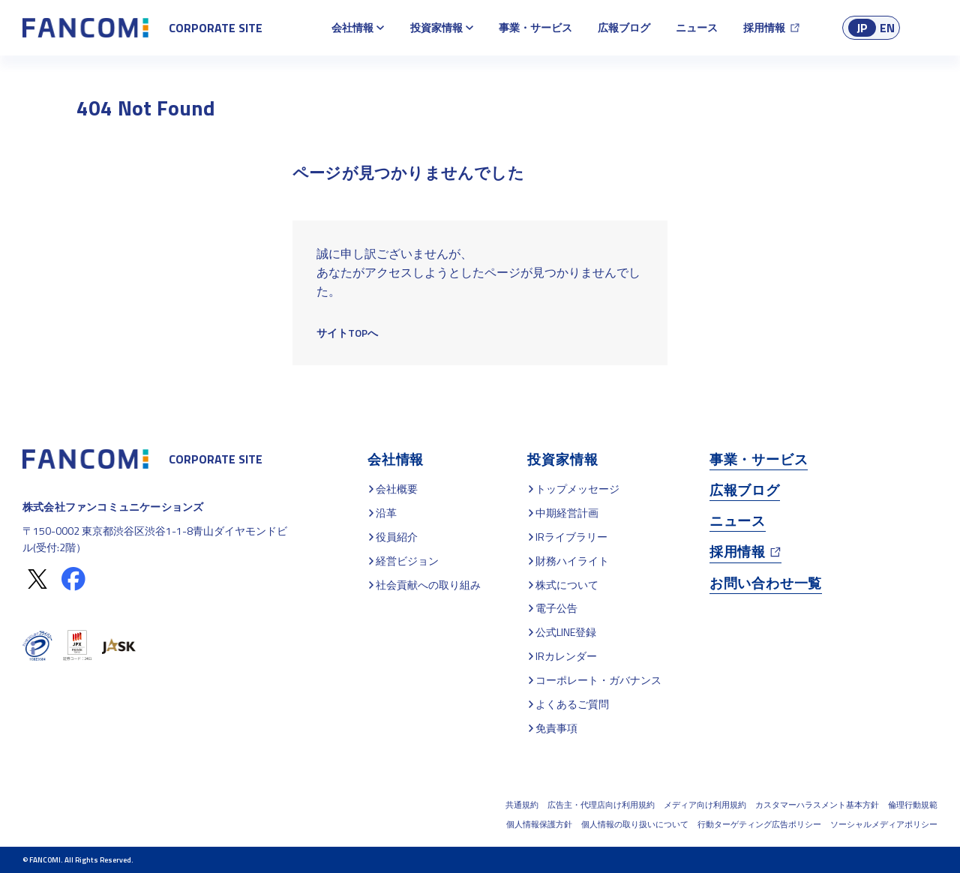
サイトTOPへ (347, 332)
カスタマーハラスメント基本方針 (817, 805)
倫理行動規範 (913, 805)
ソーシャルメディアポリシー (884, 824)
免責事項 (557, 728)
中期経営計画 (567, 512)
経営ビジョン (407, 560)
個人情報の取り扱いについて (634, 824)
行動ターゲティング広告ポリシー (759, 824)
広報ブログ (624, 27)
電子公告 (557, 608)
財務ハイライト (572, 560)
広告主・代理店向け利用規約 (601, 805)
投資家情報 (436, 27)
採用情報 (764, 27)
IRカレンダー (566, 656)
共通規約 (522, 805)
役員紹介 (397, 536)
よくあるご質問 (572, 704)
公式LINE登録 (566, 632)
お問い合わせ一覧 (766, 583)
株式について (567, 584)
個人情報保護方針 (539, 824)
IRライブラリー (572, 536)
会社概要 (397, 488)
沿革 (386, 512)
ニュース (697, 27)
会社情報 (353, 27)
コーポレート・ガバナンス (599, 680)
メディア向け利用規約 (705, 805)
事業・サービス (535, 27)
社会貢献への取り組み (428, 584)
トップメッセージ (578, 488)
